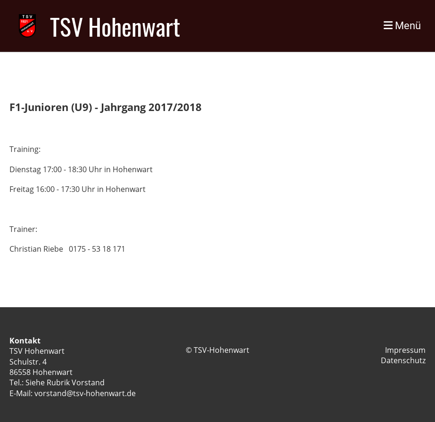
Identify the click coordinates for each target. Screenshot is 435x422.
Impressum (405, 350)
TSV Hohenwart (115, 25)
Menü (402, 26)
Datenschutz (403, 360)
